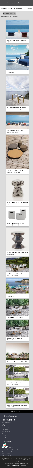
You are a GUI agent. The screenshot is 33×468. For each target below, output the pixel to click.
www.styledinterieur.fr (7, 455)
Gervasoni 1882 (6, 8)
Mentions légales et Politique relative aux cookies (14, 450)
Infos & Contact (6, 453)
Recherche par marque (7, 434)
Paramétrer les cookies (7, 452)
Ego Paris (4, 426)
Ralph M (4, 424)
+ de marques (5, 430)
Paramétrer (15, 465)
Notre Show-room (6, 438)
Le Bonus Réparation (7, 442)
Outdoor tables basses (16, 8)
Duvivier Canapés (6, 422)
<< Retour (29, 8)
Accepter (23, 465)
